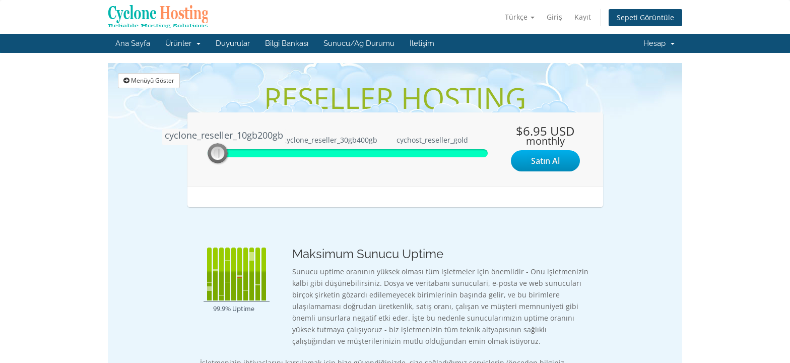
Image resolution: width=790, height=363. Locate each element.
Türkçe (520, 17)
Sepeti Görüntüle (645, 17)
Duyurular (233, 43)
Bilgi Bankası (286, 43)
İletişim (422, 43)
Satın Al (545, 160)
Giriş (554, 17)
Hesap (659, 43)
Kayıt (582, 17)
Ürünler (183, 43)
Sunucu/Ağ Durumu (358, 43)
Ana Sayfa (132, 43)
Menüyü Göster (148, 80)
